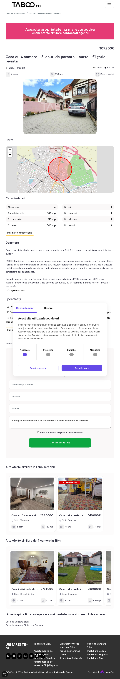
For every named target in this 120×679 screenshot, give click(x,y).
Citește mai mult (16, 290)
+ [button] (10, 150)
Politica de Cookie (63, 672)
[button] (40, 132)
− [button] (10, 154)
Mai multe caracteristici (19, 232)
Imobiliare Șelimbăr (71, 658)
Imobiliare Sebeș (96, 651)
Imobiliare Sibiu (42, 643)
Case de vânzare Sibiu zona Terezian (25, 625)
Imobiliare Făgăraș (97, 654)
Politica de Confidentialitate (38, 672)
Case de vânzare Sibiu (17, 621)
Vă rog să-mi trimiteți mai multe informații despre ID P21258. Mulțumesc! (60, 422)
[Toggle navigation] (109, 5)
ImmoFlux (107, 672)
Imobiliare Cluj (95, 658)
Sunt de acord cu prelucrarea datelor (60, 432)
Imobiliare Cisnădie (44, 658)
